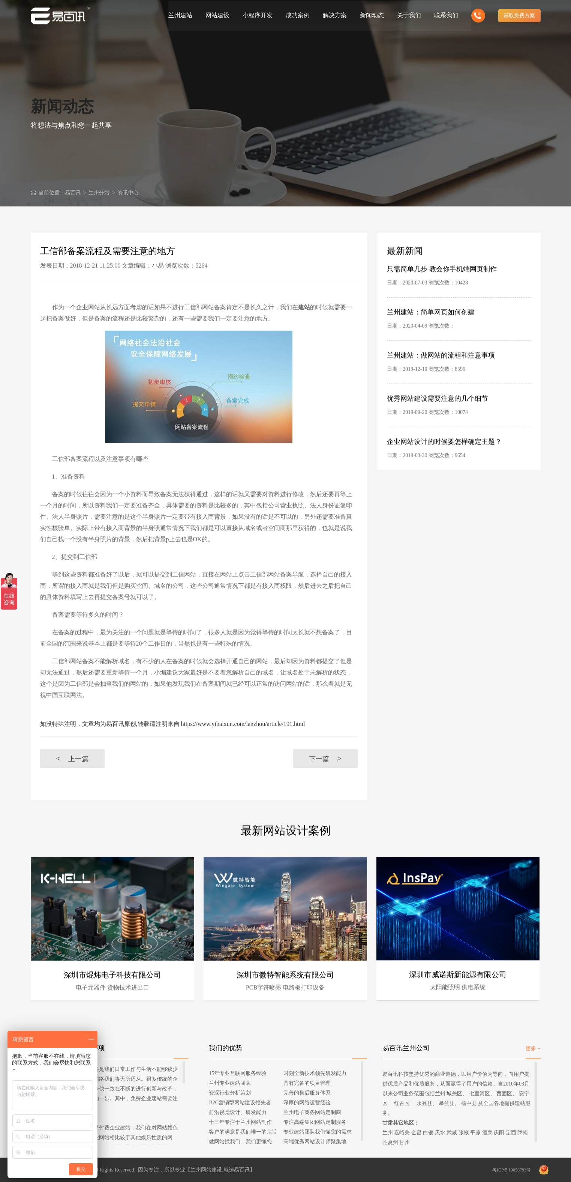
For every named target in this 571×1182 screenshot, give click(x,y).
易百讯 (73, 193)
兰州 (387, 1132)
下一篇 (325, 773)
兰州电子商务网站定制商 (312, 1112)
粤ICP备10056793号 (511, 1169)
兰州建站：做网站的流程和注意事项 (441, 371)
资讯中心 (128, 193)
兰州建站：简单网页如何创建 (431, 327)
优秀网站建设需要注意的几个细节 (437, 414)
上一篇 (72, 773)
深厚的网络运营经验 (307, 1102)
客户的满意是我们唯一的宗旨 (243, 1131)
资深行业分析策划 (230, 1092)
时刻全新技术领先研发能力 (314, 1073)
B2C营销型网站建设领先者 (240, 1102)
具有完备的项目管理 (307, 1083)
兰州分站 (98, 193)
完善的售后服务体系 (307, 1092)
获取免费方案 (519, 15)
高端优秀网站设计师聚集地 (314, 1141)
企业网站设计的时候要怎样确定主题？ (444, 457)
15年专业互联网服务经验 (238, 1073)
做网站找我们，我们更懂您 (240, 1141)
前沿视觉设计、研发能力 (238, 1112)
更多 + (533, 1048)
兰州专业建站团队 (230, 1083)
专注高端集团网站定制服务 (314, 1122)
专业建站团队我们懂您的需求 (317, 1131)
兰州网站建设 (206, 1169)
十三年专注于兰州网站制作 (240, 1122)
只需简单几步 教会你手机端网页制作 (442, 284)
